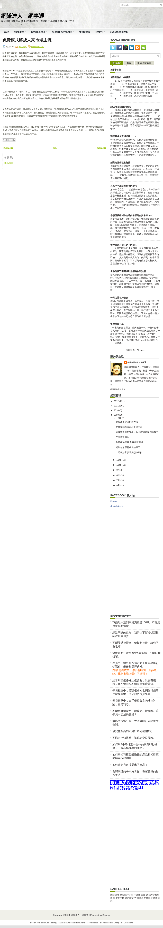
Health (101, 31)
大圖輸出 (139, 898)
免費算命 (148, 898)
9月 (118, 470)
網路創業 (129, 898)
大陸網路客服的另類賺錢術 (129, 452)
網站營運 (23, 46)
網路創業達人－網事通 (137, 362)
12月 (119, 418)
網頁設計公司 (126, 895)
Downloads (40, 31)
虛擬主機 (119, 898)
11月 (119, 459)
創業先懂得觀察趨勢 (120, 162)
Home (6, 32)
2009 (116, 415)
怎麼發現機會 (122, 437)
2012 (116, 401)
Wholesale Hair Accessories (101, 923)
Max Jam (114, 501)
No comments (37, 46)
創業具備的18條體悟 (120, 77)
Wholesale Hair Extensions (77, 923)
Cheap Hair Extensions (123, 923)
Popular (117, 63)
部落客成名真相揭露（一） (123, 136)
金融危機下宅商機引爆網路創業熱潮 (128, 271)
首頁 (55, 148)
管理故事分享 (117, 324)
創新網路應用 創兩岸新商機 (129, 442)
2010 (116, 410)
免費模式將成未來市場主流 (27, 40)
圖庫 (143, 895)
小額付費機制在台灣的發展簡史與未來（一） (132, 215)
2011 (116, 405)
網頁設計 (114, 895)
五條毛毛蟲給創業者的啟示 (123, 186)
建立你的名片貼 (116, 506)
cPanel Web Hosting (47, 923)
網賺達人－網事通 (22, 15)
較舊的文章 (101, 148)
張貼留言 (8, 163)
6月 (118, 485)
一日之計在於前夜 (119, 297)
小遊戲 (137, 895)
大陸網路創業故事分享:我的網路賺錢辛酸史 (137, 432)
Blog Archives (144, 63)
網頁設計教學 (152, 895)
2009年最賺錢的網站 (120, 107)
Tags (129, 63)
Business (21, 31)
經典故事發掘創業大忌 (127, 422)
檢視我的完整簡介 (117, 389)
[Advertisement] (28, 190)
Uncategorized (119, 32)
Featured (84, 32)
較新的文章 (8, 148)
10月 (119, 465)
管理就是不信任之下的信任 (123, 245)
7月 (118, 480)
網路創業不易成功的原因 (128, 447)
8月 (118, 475)
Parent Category (64, 31)
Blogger (140, 350)
